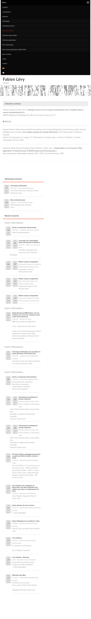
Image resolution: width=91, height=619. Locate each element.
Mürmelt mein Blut (19, 575)
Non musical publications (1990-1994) (14, 49)
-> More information (19, 567)
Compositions (6, 12)
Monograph (5, 21)
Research (5, 16)
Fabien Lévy (14, 79)
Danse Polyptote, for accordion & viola (25, 521)
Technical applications (9, 40)
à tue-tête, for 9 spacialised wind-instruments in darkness (29, 241)
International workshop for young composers (28, 398)
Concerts (5, 7)
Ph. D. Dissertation (7, 45)
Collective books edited (9, 35)
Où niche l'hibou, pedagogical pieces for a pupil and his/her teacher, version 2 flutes (26, 456)
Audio (4, 59)
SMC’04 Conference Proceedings (14, 115)
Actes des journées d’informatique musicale (18, 153)
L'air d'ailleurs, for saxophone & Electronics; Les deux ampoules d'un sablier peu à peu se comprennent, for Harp (25, 488)
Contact (4, 63)
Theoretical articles (8, 26)
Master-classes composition (28, 262)
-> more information (19, 513)
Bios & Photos (6, 54)
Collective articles (7, 30)
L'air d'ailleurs (17, 538)
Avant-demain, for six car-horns (23, 505)
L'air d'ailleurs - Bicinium (20, 557)
